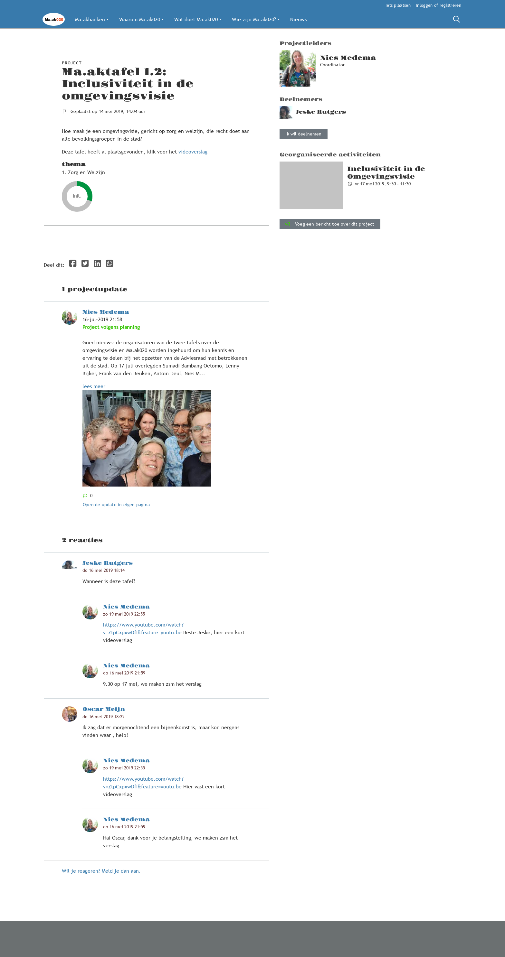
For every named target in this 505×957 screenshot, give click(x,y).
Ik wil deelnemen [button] (303, 134)
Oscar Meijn (103, 709)
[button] (92, 19)
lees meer (93, 386)
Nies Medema (105, 312)
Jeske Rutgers (107, 563)
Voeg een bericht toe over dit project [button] (329, 224)
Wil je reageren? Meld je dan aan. (101, 870)
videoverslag (193, 151)
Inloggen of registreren (438, 5)
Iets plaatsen (398, 5)
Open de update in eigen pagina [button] (116, 504)
